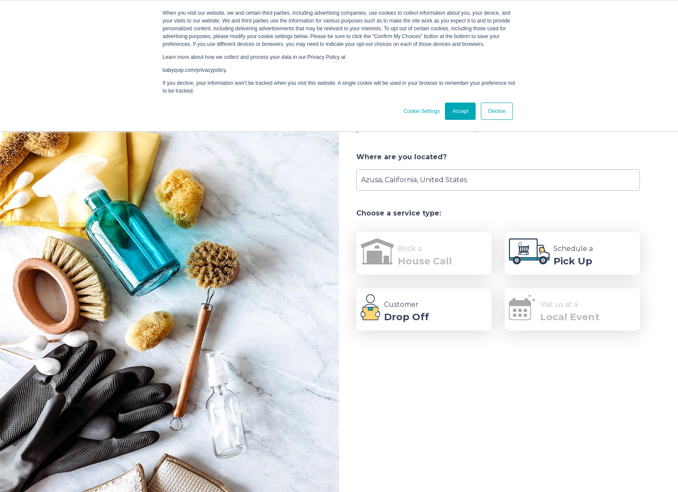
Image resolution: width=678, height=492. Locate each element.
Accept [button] (460, 111)
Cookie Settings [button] (421, 111)
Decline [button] (496, 111)
